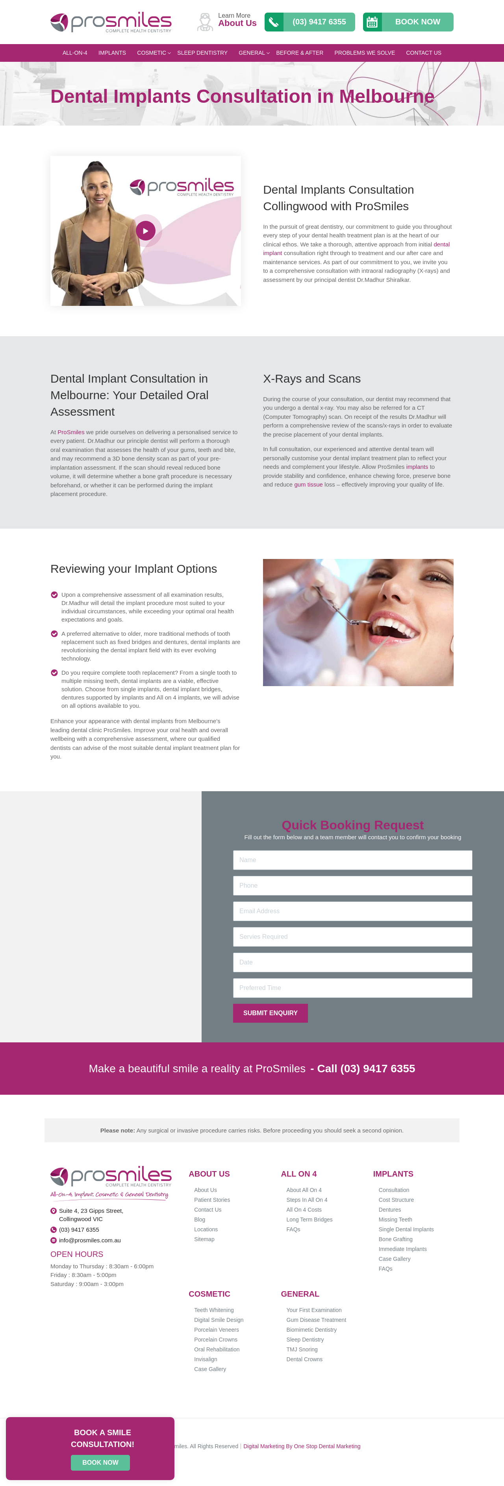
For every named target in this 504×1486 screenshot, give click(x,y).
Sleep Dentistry (202, 53)
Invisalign (205, 1359)
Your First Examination (314, 1310)
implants (417, 466)
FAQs (293, 1229)
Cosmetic (154, 53)
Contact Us (423, 53)
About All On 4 (304, 1190)
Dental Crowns (305, 1359)
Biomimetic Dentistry (312, 1330)
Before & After (299, 53)
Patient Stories (212, 1200)
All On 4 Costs (304, 1210)
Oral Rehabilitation (216, 1349)
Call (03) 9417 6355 (366, 1068)
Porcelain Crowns (215, 1339)
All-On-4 (75, 53)
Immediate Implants (403, 1249)
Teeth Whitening (213, 1310)
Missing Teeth (395, 1219)
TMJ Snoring (302, 1349)
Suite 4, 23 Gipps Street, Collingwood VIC (91, 1214)
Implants (112, 53)
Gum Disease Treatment (316, 1320)
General (254, 53)
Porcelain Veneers (216, 1330)
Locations (206, 1229)
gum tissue (308, 484)
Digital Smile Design (218, 1320)
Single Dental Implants (406, 1229)
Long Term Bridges (310, 1219)
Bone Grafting (396, 1239)
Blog (199, 1219)
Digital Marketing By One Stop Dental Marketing (301, 1446)
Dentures (390, 1210)
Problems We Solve (364, 53)
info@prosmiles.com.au (90, 1240)
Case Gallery (395, 1259)
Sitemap (204, 1239)
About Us (205, 1190)
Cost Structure (396, 1200)
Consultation (394, 1190)
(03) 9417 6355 (79, 1229)
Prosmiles (175, 1446)
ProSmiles (70, 432)
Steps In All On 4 (307, 1200)
